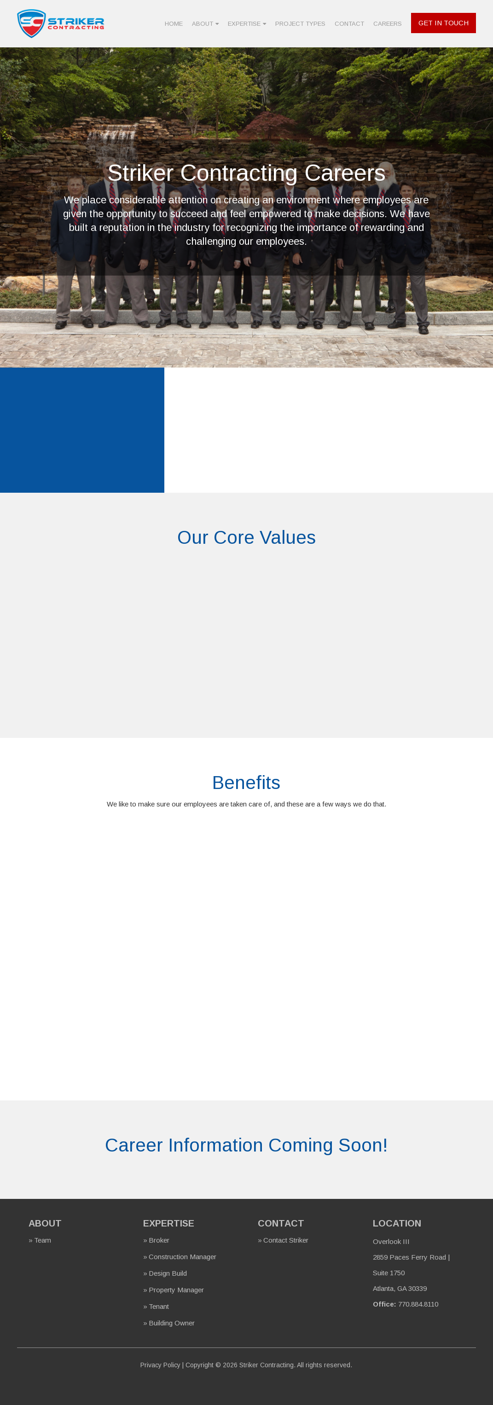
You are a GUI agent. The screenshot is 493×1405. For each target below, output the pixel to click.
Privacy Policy (160, 1365)
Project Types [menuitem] (300, 23)
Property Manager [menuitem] (176, 1290)
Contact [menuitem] (349, 23)
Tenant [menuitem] (159, 1306)
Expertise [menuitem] (244, 23)
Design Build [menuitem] (168, 1273)
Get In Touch (443, 23)
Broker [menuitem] (159, 1240)
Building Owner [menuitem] (172, 1323)
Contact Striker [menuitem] (285, 1240)
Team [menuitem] (42, 1240)
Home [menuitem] (174, 23)
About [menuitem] (202, 23)
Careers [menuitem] (387, 23)
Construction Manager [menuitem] (182, 1257)
